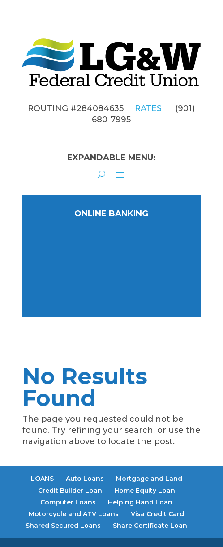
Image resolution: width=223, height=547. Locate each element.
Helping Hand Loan (140, 502)
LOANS (42, 478)
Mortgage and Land (149, 478)
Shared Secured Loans (63, 525)
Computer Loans (68, 502)
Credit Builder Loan (70, 491)
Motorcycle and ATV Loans (74, 514)
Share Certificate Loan (150, 525)
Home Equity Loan (144, 491)
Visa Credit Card (157, 514)
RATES (148, 108)
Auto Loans (85, 478)
